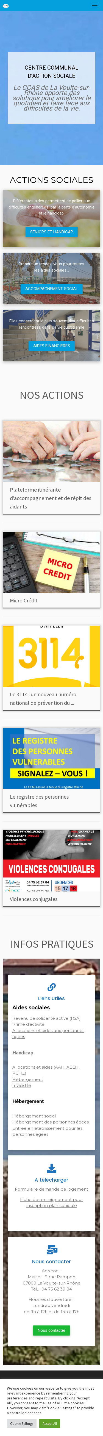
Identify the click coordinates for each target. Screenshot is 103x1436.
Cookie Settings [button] (21, 1423)
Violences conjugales (33, 899)
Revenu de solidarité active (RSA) (46, 1018)
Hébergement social (34, 1116)
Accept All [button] (50, 1423)
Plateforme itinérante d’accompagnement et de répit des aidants (50, 498)
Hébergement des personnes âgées (50, 1122)
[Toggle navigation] (94, 5)
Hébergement (27, 1079)
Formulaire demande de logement (51, 1189)
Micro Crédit (24, 600)
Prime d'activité (28, 1024)
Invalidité (21, 1085)
